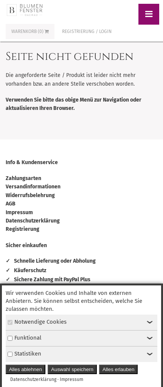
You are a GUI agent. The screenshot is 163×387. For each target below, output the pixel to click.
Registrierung (22, 229)
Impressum (19, 212)
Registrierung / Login (87, 31)
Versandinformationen (33, 186)
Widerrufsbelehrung (30, 195)
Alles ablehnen (25, 369)
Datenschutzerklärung (33, 221)
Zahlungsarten (23, 178)
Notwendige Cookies (37, 321)
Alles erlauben (118, 369)
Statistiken (24, 353)
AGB (11, 204)
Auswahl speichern (72, 369)
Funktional (24, 337)
